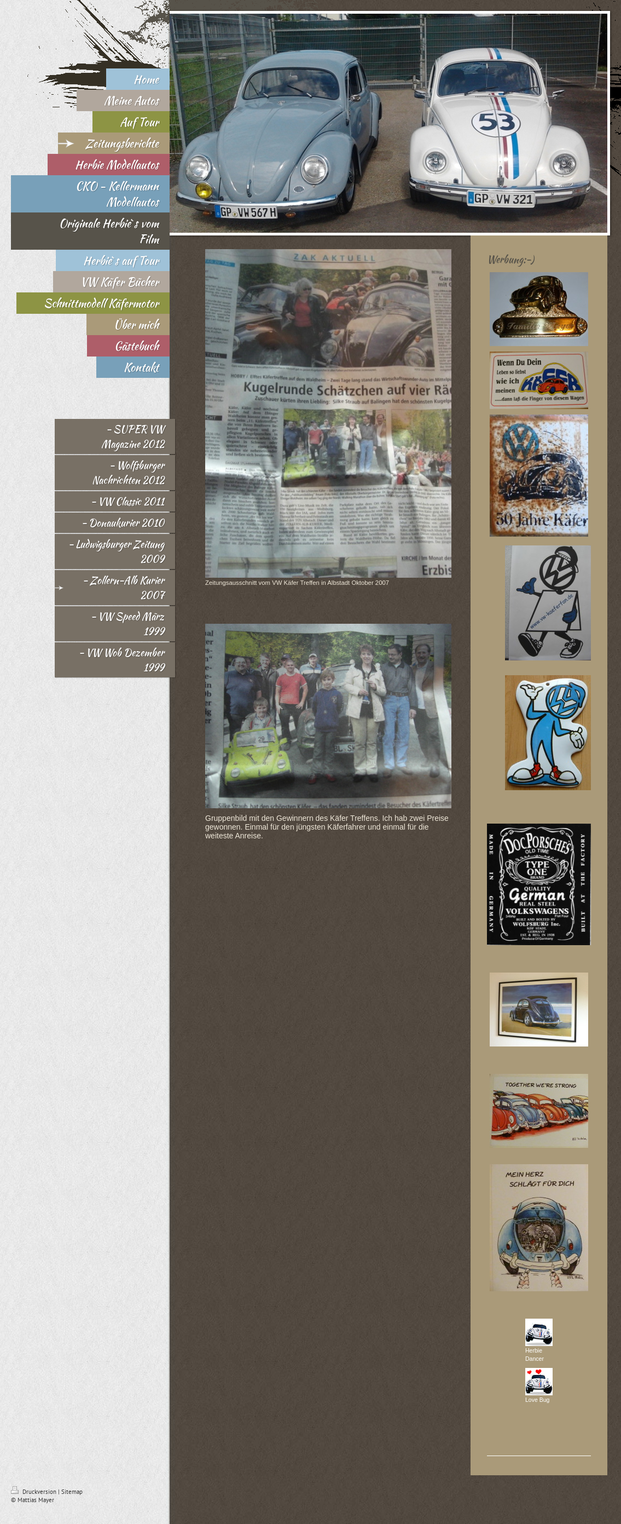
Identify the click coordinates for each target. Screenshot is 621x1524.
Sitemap (72, 1492)
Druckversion (34, 1492)
